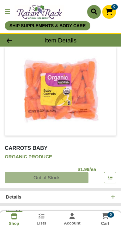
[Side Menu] (7, 12)
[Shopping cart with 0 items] (109, 12)
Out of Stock (46, 177)
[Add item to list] (110, 178)
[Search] (94, 11)
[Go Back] (19, 40)
